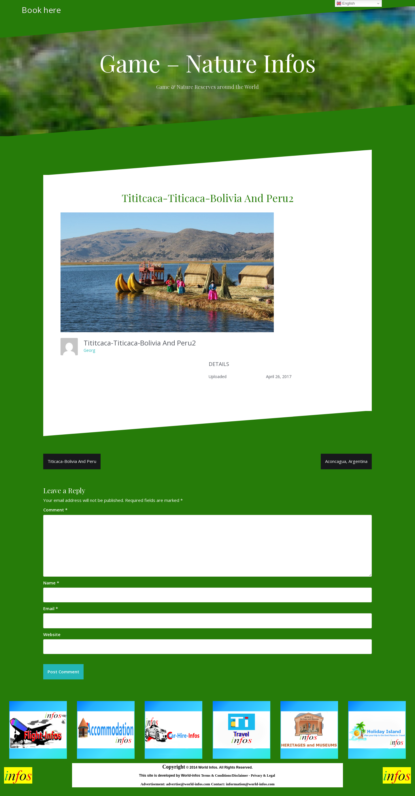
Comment (55, 510)
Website (52, 634)
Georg (89, 350)
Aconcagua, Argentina (346, 461)
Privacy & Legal (263, 775)
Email (50, 608)
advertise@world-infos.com (188, 784)
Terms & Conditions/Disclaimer (225, 775)
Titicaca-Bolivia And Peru (72, 461)
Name (51, 583)
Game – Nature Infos (207, 63)
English (346, 3)
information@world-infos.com (250, 784)
